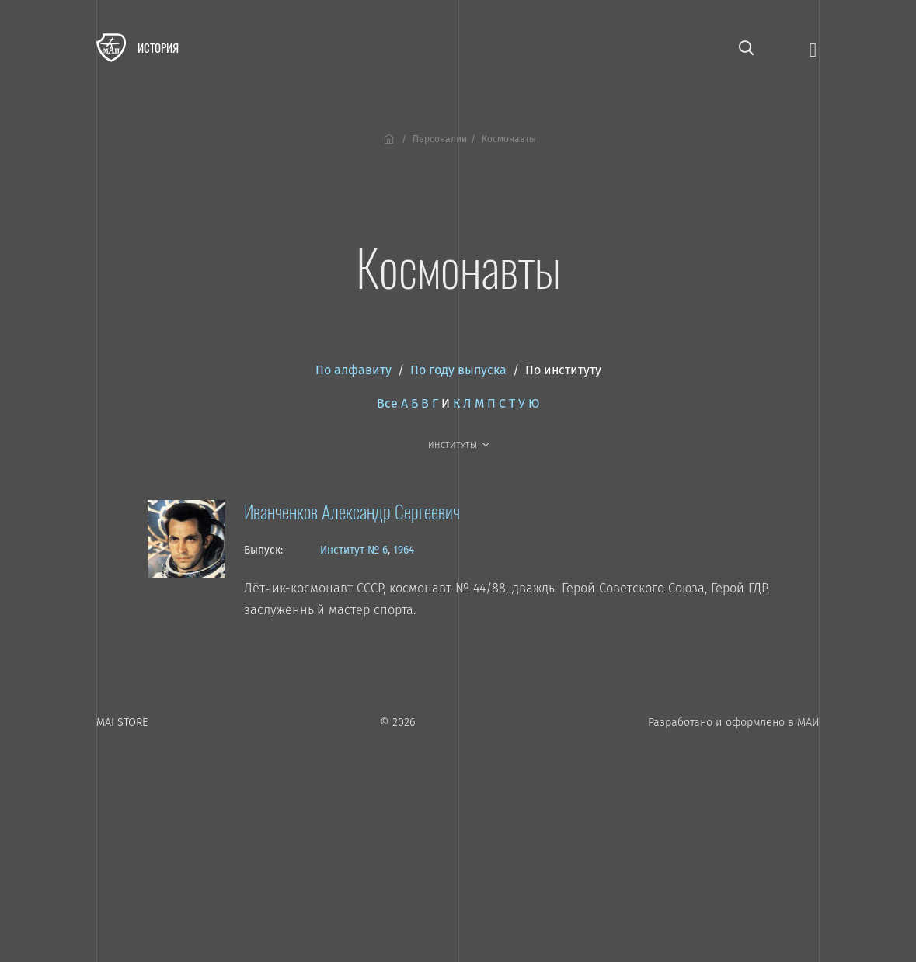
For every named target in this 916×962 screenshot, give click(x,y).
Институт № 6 (354, 550)
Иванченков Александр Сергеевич (352, 511)
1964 (403, 550)
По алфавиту (353, 370)
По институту (563, 370)
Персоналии (440, 139)
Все (387, 403)
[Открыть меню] (813, 48)
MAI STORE (122, 722)
